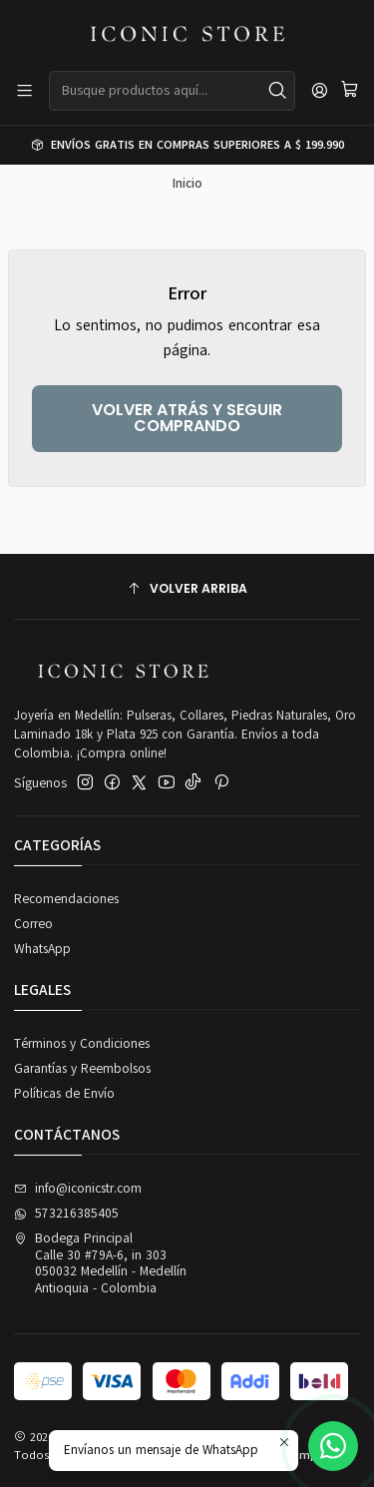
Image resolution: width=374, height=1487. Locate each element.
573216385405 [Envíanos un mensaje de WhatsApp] (66, 1214)
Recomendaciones (66, 899)
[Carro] (349, 91)
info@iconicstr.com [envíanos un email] (78, 1189)
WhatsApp (42, 949)
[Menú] (24, 91)
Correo (33, 924)
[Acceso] (319, 91)
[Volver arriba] (187, 589)
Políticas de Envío (64, 1094)
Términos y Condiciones (82, 1044)
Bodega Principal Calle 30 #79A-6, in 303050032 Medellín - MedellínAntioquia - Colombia (100, 1263)
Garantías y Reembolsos (82, 1069)
